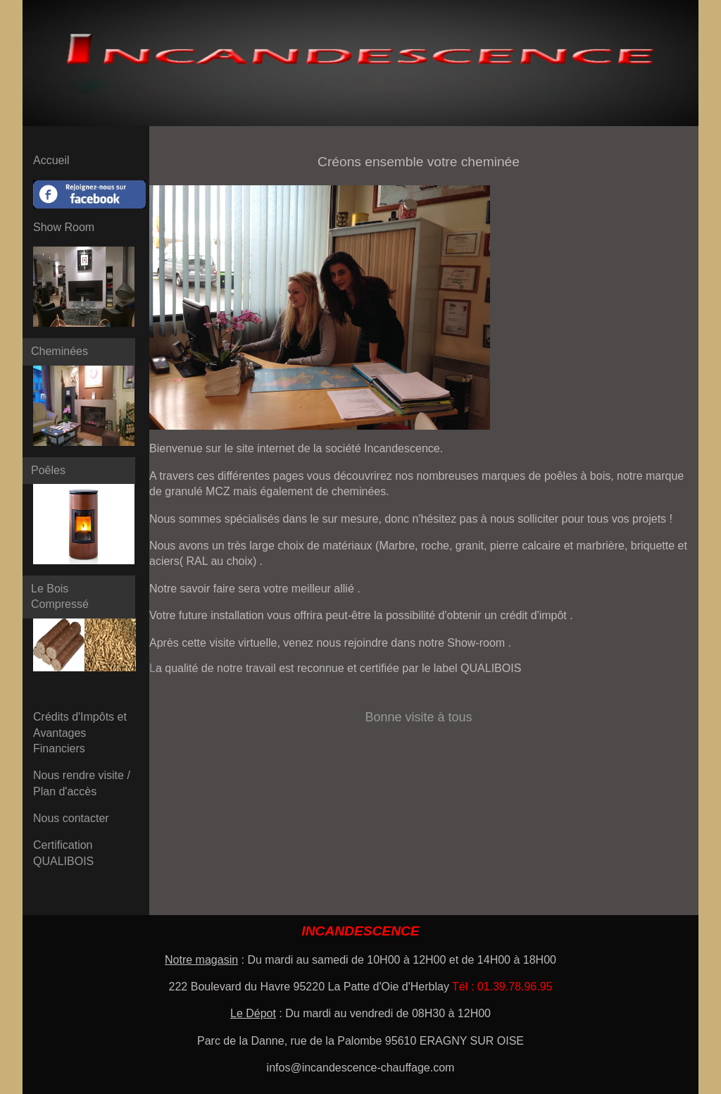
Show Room (63, 227)
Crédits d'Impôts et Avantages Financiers (80, 732)
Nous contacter (71, 818)
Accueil (51, 160)
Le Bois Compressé (60, 596)
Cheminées (59, 351)
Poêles (48, 470)
